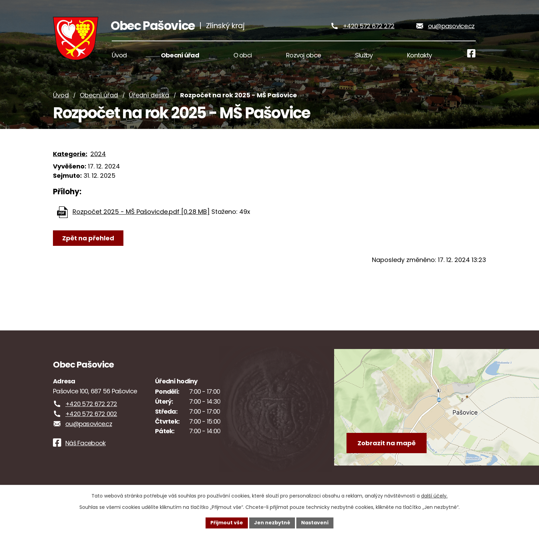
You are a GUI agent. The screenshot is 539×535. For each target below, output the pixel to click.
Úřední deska (149, 97)
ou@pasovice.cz (451, 27)
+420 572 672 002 (91, 416)
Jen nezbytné (272, 522)
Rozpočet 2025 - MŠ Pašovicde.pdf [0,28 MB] (141, 213)
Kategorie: (70, 155)
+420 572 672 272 (368, 27)
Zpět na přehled (88, 240)
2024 (98, 155)
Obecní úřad (99, 97)
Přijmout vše (226, 522)
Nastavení (315, 522)
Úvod (61, 97)
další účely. (434, 495)
